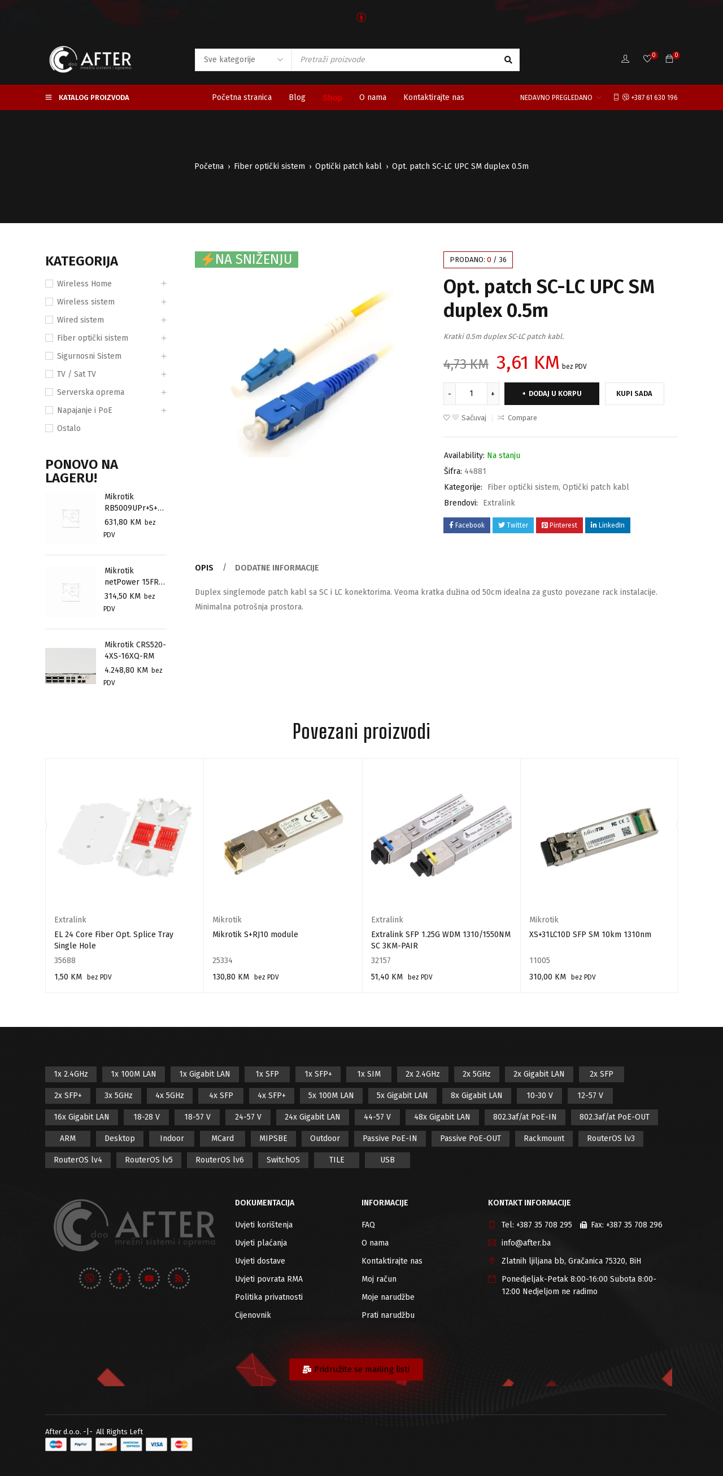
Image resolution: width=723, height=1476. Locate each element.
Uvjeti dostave (260, 1261)
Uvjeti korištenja (264, 1225)
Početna (209, 166)
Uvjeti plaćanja (261, 1243)
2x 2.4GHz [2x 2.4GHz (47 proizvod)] (423, 1074)
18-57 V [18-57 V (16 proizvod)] (197, 1117)
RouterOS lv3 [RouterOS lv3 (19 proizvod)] (611, 1138)
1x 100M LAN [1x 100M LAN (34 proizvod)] (133, 1074)
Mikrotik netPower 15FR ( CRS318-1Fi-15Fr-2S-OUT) (134, 577)
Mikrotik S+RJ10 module (255, 934)
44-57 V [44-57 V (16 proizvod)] (377, 1117)
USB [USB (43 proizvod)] (387, 1160)
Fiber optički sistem (269, 166)
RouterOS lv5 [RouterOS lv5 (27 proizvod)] (149, 1160)
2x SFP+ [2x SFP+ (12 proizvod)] (68, 1095)
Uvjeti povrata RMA (269, 1279)
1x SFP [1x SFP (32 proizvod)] (267, 1074)
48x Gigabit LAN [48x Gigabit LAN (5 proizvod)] (442, 1117)
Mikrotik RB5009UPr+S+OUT (133, 503)
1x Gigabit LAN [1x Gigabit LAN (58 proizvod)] (204, 1074)
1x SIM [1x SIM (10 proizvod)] (369, 1074)
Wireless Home (84, 284)
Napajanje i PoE (84, 410)
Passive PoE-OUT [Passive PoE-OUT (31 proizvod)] (470, 1138)
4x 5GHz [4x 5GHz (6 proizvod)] (169, 1095)
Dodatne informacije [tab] (276, 568)
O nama (375, 1243)
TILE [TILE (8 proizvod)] (337, 1160)
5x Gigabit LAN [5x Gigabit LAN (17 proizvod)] (402, 1095)
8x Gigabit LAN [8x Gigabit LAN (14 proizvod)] (477, 1095)
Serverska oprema (90, 392)
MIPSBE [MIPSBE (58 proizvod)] (273, 1138)
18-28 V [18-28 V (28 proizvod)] (146, 1117)
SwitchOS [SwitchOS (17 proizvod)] (283, 1160)
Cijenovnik (253, 1315)
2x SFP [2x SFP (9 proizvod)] (601, 1074)
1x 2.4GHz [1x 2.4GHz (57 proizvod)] (71, 1074)
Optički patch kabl (348, 166)
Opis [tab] (204, 568)
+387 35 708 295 (544, 1225)
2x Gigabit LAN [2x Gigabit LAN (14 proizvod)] (539, 1074)
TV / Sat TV (76, 374)
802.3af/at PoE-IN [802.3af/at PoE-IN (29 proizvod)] (525, 1117)
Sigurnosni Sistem (89, 356)
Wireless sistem (86, 302)
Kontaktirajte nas (392, 1261)
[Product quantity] (471, 393)
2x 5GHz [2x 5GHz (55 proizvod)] (477, 1074)
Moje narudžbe (388, 1297)
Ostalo (69, 428)
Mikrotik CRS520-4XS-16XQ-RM (135, 650)
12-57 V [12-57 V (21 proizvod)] (590, 1095)
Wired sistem (80, 320)
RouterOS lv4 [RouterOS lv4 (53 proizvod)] (78, 1160)
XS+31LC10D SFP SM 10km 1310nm (590, 934)
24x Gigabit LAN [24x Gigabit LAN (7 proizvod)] (313, 1117)
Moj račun (379, 1279)
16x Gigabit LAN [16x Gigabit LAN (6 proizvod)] (82, 1117)
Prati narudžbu (388, 1315)
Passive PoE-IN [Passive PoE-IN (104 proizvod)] (390, 1138)
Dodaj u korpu (556, 393)
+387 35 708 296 (634, 1225)
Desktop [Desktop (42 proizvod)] (119, 1138)
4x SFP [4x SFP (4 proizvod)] (221, 1095)
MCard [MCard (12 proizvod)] (222, 1138)
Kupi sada (637, 393)
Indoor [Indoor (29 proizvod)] (172, 1138)
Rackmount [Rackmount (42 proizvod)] (544, 1138)
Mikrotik (227, 920)
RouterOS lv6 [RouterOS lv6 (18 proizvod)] (219, 1160)
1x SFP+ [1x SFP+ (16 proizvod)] (318, 1074)
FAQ (368, 1225)
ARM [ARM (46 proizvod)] (68, 1138)
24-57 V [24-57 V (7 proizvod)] (248, 1117)
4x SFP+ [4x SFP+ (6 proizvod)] (272, 1095)
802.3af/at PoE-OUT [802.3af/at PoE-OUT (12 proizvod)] (615, 1117)
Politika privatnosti (269, 1297)
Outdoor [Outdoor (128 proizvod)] (325, 1138)
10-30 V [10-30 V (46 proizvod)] (539, 1095)
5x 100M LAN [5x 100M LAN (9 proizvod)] (331, 1095)
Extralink (499, 503)
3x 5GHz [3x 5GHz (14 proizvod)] (118, 1095)
